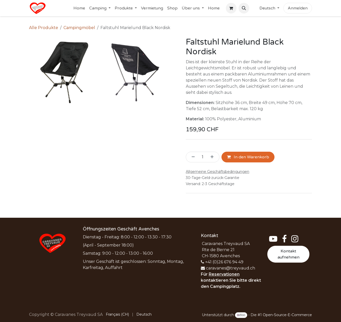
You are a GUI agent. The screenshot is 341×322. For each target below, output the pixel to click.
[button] (244, 8)
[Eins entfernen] (191, 157)
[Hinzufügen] (213, 157)
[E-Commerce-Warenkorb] (231, 8)
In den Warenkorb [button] (248, 157)
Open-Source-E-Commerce (287, 315)
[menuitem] (79, 8)
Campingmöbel (79, 27)
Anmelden (298, 8)
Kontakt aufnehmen (288, 254)
